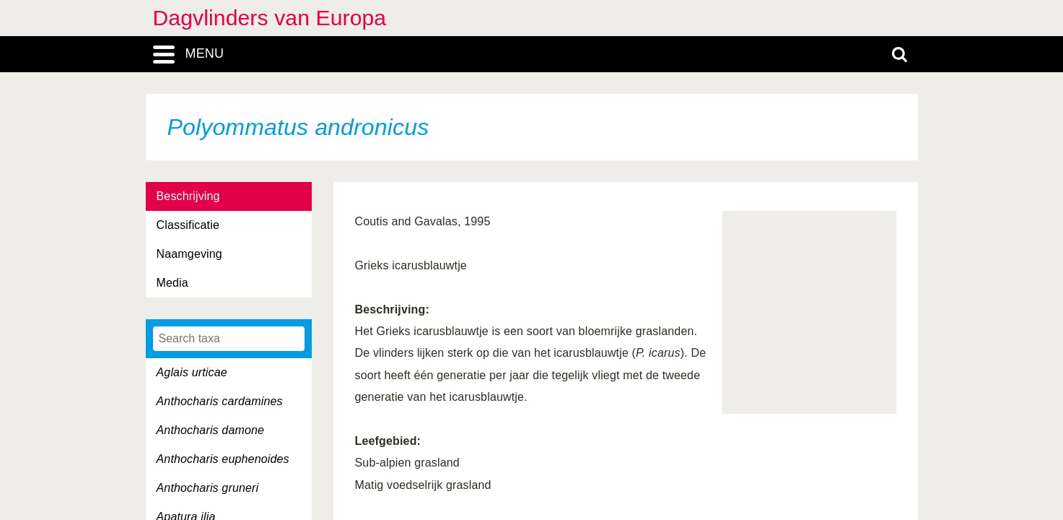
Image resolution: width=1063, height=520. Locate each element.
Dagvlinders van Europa (270, 18)
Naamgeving (189, 254)
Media (172, 283)
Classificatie (188, 225)
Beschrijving (188, 196)
